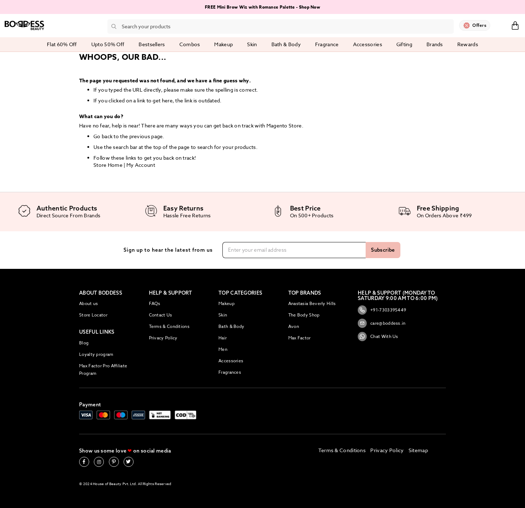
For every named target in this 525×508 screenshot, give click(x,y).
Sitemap (418, 450)
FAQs (154, 303)
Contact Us (160, 315)
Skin (222, 315)
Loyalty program (96, 354)
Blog (83, 343)
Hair (222, 338)
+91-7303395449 (382, 310)
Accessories (230, 361)
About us (88, 303)
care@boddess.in (382, 323)
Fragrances (229, 372)
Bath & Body (231, 326)
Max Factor (299, 338)
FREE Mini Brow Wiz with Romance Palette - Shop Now (262, 7)
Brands (435, 44)
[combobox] (280, 26)
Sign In (501, 25)
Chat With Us (378, 336)
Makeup (226, 303)
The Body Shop (304, 315)
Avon (293, 326)
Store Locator (93, 315)
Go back (102, 136)
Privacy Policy (163, 338)
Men (222, 349)
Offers (479, 25)
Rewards (467, 44)
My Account (140, 164)
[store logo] (24, 25)
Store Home (107, 164)
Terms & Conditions (169, 326)
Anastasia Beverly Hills (312, 303)
